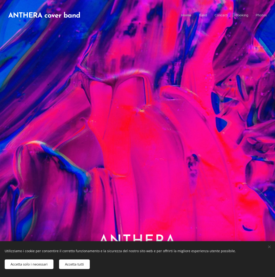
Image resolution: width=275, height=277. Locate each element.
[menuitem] (187, 15)
